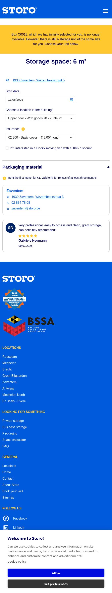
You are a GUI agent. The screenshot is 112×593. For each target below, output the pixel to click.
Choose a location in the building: (29, 110)
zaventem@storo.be (25, 208)
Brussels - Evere (14, 401)
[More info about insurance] (23, 129)
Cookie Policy (17, 561)
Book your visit (12, 491)
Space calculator (14, 440)
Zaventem (9, 382)
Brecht (7, 369)
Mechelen (9, 363)
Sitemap (8, 497)
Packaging (9, 433)
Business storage (14, 427)
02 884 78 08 (20, 202)
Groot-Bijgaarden (14, 375)
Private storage (13, 420)
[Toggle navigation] (105, 11)
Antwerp (8, 388)
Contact (7, 478)
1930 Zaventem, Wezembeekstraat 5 (38, 80)
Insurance (15, 129)
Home (6, 472)
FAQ (5, 446)
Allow (56, 573)
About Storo (10, 485)
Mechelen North (13, 394)
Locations (9, 466)
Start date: (13, 91)
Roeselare (9, 356)
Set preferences (56, 584)
